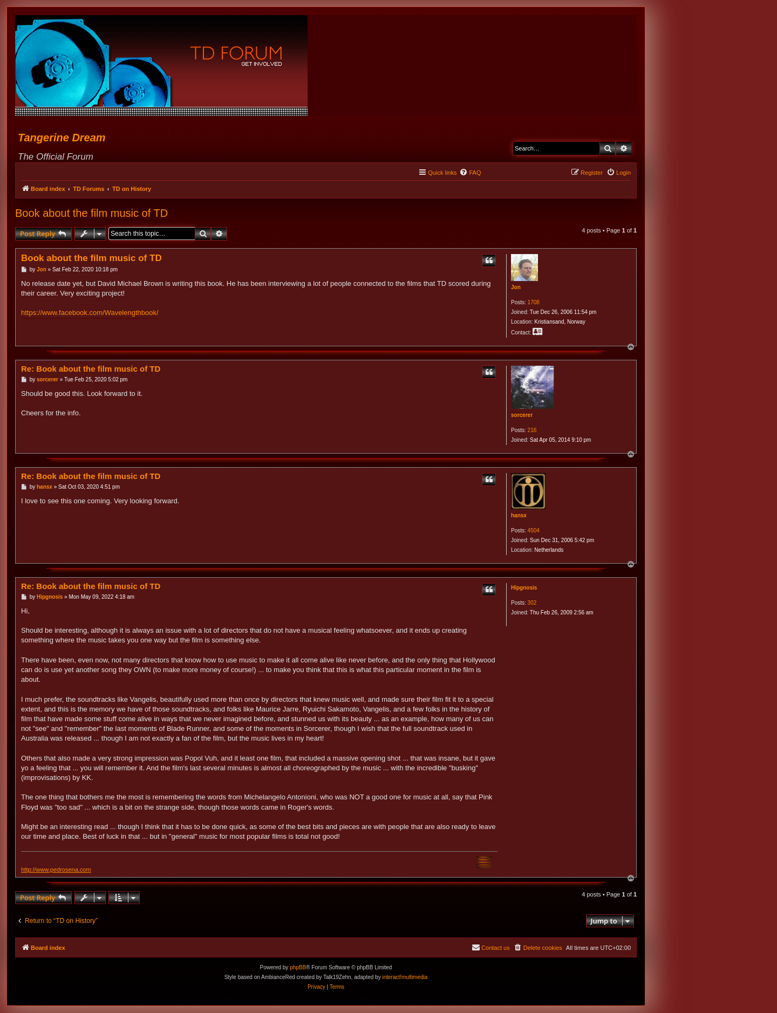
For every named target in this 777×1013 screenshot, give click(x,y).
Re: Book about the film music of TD (90, 368)
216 (532, 430)
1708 (534, 302)
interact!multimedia (404, 977)
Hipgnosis (524, 588)
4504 (534, 530)
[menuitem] (470, 172)
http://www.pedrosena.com (56, 869)
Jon (516, 287)
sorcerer (522, 415)
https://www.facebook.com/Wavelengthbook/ (90, 313)
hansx (519, 515)
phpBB (298, 967)
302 (532, 603)
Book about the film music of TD (91, 213)
